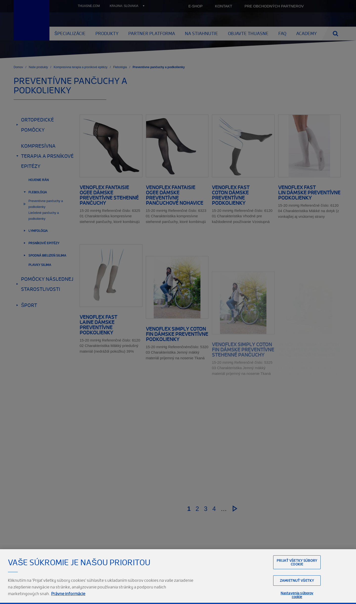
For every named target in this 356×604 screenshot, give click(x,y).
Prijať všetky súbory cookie (297, 573)
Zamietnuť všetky (297, 591)
